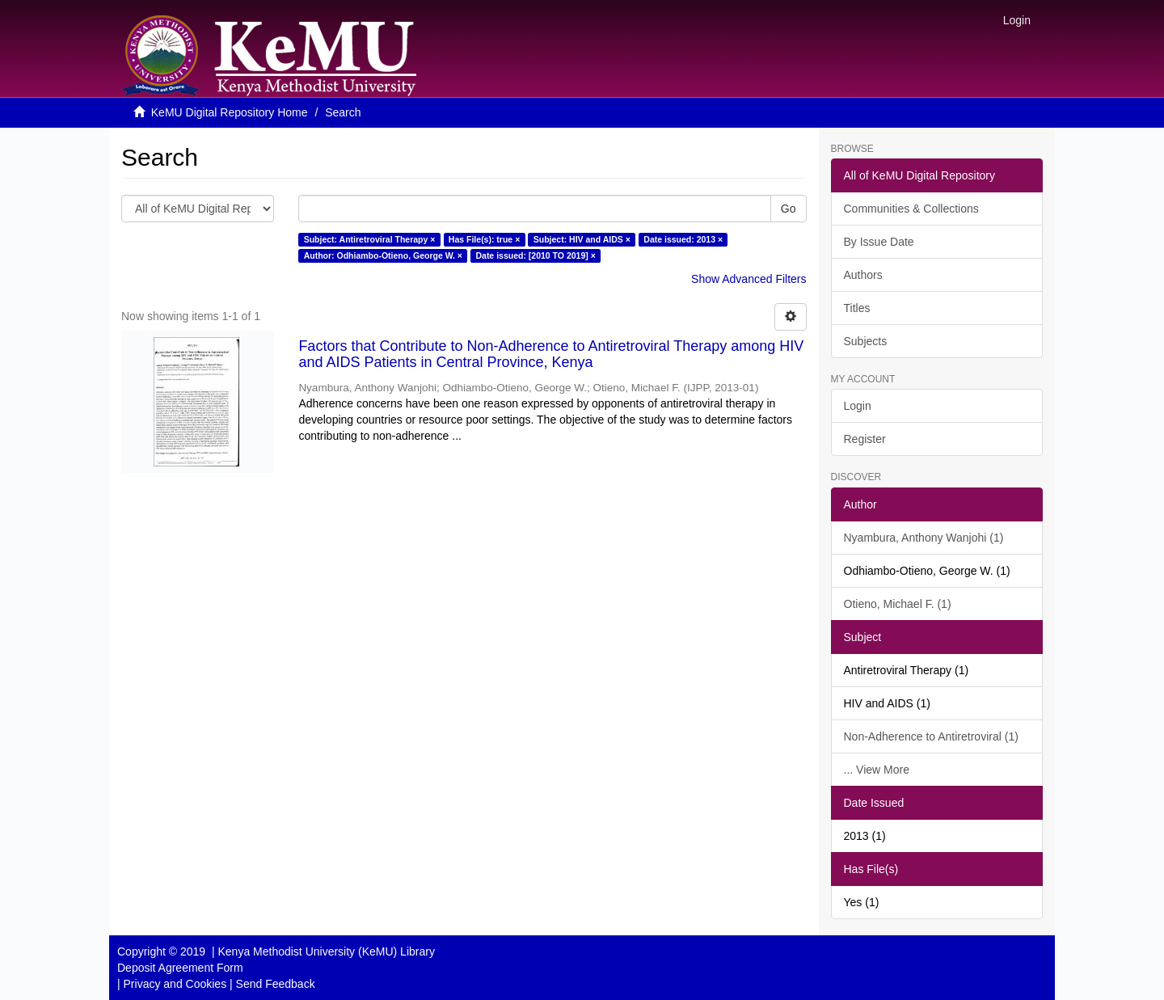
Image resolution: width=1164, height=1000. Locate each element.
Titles (857, 308)
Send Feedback (275, 983)
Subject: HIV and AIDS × (582, 239)
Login (857, 405)
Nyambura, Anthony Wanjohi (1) (924, 537)
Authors (863, 274)
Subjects (866, 341)
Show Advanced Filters (748, 278)
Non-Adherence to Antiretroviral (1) (931, 736)
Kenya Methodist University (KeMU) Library (325, 951)
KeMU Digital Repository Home (229, 112)
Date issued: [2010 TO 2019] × (535, 255)
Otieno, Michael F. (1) (897, 603)
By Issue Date (879, 241)
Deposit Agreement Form (180, 967)
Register (865, 438)
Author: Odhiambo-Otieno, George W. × (383, 255)
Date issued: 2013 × (683, 239)
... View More (876, 769)
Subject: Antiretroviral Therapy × (370, 239)
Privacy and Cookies (175, 983)
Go (788, 208)
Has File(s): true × (484, 239)
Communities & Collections (911, 208)
